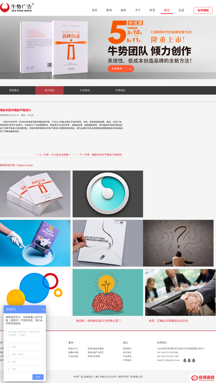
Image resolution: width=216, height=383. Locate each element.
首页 (94, 10)
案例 (109, 10)
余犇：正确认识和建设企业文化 (168, 320)
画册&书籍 (73, 352)
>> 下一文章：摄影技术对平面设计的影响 (99, 154)
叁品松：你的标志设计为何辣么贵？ (98, 320)
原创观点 (14, 90)
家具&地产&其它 (96, 352)
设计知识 (49, 90)
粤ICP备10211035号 (105, 376)
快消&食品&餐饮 (96, 348)
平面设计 (56, 122)
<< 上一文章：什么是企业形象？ (53, 154)
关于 (138, 10)
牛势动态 (120, 90)
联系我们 (162, 342)
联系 (152, 10)
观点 (167, 10)
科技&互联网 (94, 356)
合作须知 (203, 10)
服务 (123, 10)
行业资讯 (85, 90)
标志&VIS (73, 348)
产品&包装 (73, 356)
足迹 (181, 10)
